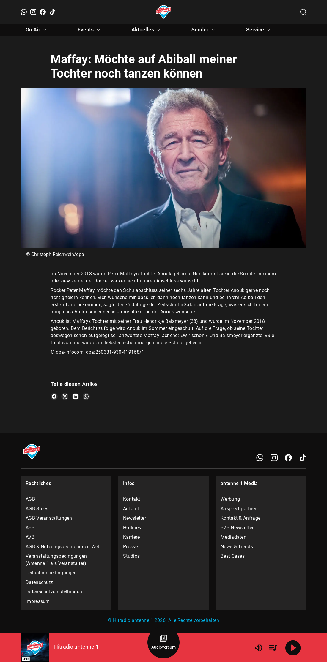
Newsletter (134, 518)
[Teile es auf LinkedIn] (75, 396)
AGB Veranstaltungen (49, 518)
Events (90, 29)
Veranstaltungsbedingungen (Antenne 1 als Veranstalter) (56, 559)
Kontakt (131, 499)
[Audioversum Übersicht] (163, 642)
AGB (30, 499)
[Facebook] (43, 12)
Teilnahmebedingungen (51, 573)
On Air (37, 29)
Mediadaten (233, 537)
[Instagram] (33, 12)
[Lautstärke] (258, 647)
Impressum (38, 601)
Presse (130, 546)
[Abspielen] (293, 647)
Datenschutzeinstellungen (54, 592)
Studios (131, 556)
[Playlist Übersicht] (273, 647)
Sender (204, 29)
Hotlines (132, 527)
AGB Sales (37, 508)
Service (259, 29)
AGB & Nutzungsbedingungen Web (63, 546)
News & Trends (237, 546)
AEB (30, 527)
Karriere (131, 537)
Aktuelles (146, 29)
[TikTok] (52, 12)
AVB (30, 537)
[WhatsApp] (24, 12)
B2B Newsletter (237, 527)
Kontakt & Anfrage (240, 518)
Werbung (230, 499)
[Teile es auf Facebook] (54, 396)
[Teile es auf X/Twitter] (64, 396)
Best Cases (233, 556)
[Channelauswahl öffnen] (303, 12)
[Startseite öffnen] (163, 12)
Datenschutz (39, 582)
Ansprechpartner (239, 508)
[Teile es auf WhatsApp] (86, 396)
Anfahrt (131, 508)
